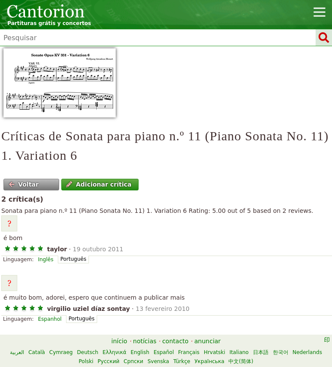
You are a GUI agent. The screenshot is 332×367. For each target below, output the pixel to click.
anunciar (207, 341)
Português (73, 259)
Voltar (24, 184)
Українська (209, 361)
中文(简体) (240, 361)
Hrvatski (214, 352)
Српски (133, 361)
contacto (175, 341)
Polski (86, 361)
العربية (17, 352)
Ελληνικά (114, 352)
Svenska (158, 361)
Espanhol (50, 319)
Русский (108, 361)
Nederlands (307, 352)
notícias (144, 341)
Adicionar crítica (98, 184)
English (140, 352)
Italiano (239, 352)
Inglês (46, 259)
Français (188, 352)
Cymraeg (61, 352)
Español (164, 352)
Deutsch (87, 352)
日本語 (261, 352)
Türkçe (182, 361)
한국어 (280, 352)
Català (36, 352)
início (119, 341)
